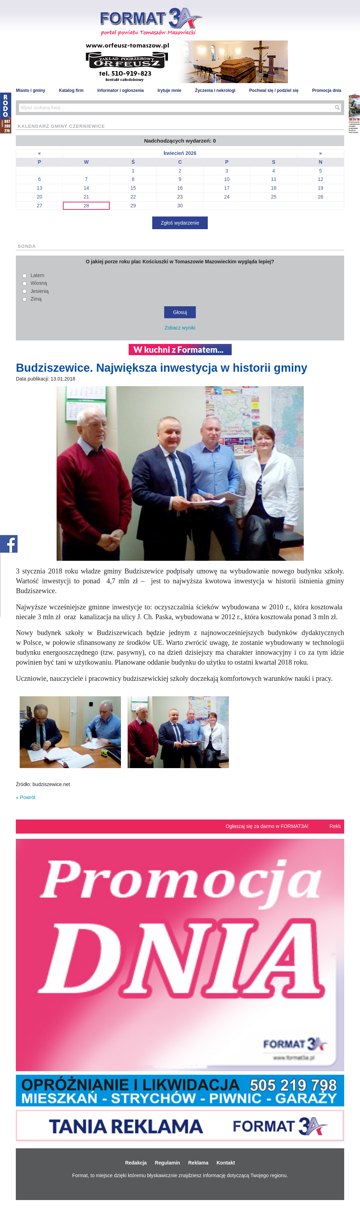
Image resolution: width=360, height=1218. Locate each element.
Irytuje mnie (169, 90)
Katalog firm (71, 90)
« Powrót (25, 797)
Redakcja (136, 1163)
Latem (37, 275)
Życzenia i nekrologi (215, 90)
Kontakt (226, 1163)
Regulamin (167, 1163)
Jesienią (40, 291)
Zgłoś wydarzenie (180, 223)
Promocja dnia (326, 90)
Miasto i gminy (30, 90)
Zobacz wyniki (180, 328)
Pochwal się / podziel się (273, 90)
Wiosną (39, 283)
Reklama (198, 1163)
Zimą (36, 299)
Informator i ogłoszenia (120, 90)
